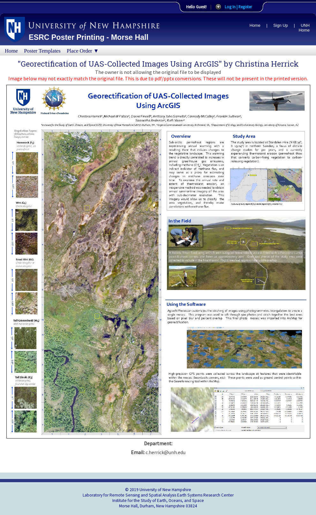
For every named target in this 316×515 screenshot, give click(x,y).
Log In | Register (238, 6)
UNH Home (304, 28)
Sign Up (280, 25)
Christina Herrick (267, 64)
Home (255, 25)
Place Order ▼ (83, 51)
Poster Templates (42, 51)
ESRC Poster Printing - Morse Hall (88, 37)
